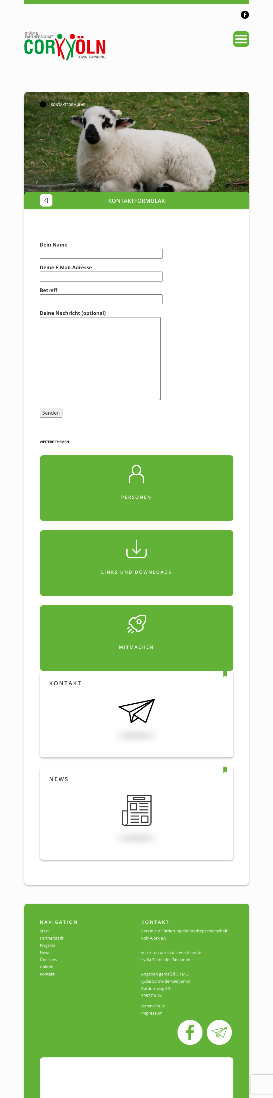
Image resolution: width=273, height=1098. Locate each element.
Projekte (48, 945)
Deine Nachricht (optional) (100, 356)
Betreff (101, 295)
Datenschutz (153, 1006)
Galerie (46, 967)
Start (44, 931)
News (45, 952)
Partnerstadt (52, 938)
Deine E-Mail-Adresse (101, 272)
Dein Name (101, 249)
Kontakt (47, 974)
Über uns (48, 959)
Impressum (152, 1013)
